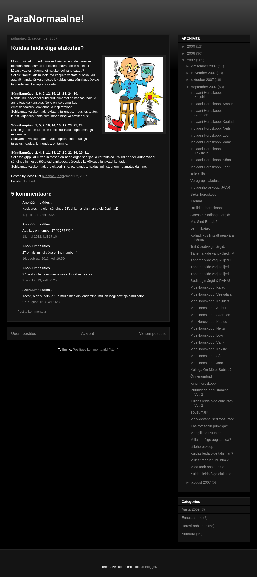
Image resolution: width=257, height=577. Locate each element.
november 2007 (204, 73)
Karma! (196, 201)
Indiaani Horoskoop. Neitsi (210, 128)
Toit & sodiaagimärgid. (207, 246)
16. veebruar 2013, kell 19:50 (43, 258)
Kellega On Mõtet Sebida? (210, 370)
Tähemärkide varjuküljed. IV (212, 253)
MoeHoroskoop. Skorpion (210, 315)
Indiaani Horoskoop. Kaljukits (206, 95)
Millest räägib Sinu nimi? (209, 460)
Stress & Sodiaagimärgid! (210, 215)
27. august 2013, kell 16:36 (41, 302)
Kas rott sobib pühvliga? (209, 426)
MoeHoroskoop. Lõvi (206, 335)
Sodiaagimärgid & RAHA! (210, 281)
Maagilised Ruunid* (205, 433)
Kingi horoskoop (203, 383)
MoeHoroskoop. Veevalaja (210, 294)
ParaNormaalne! (45, 18)
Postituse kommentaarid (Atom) (95, 349)
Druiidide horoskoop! (206, 208)
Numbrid (29, 181)
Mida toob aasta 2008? (208, 467)
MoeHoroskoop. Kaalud (208, 322)
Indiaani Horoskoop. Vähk (210, 142)
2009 (191, 46)
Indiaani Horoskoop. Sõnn (210, 160)
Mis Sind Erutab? (203, 222)
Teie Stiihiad (200, 174)
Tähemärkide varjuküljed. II (211, 267)
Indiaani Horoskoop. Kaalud (212, 122)
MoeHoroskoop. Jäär (206, 363)
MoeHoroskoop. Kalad (207, 287)
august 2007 (201, 482)
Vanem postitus (152, 333)
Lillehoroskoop (201, 447)
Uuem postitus (23, 333)
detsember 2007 (204, 66)
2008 (191, 53)
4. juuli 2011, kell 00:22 (39, 215)
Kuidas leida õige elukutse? (211, 474)
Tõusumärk (199, 412)
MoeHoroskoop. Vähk (207, 342)
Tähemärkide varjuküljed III (211, 260)
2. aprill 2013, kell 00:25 (39, 280)
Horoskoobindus (194, 526)
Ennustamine (192, 518)
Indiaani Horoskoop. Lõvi (209, 135)
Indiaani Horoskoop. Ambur (211, 104)
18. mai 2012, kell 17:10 (39, 236)
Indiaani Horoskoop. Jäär (210, 167)
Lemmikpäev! (200, 228)
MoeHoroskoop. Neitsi (207, 328)
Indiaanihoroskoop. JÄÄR (210, 187)
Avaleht (87, 333)
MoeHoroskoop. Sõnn (207, 356)
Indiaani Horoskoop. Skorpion (206, 113)
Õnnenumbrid (201, 376)
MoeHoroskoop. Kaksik (208, 349)
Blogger (150, 567)
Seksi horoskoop (203, 194)
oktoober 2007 (203, 80)
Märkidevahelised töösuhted (212, 419)
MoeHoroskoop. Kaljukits (209, 301)
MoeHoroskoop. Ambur (208, 308)
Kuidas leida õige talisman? (211, 453)
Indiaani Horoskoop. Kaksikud (206, 151)
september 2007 (204, 87)
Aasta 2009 (191, 509)
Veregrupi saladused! (207, 181)
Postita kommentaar (31, 311)
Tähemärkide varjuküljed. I (211, 274)
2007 (191, 60)
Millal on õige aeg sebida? (210, 440)
